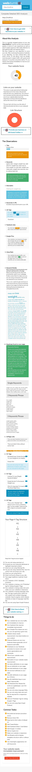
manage (16, 306)
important (10, 325)
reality (14, 337)
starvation (15, 314)
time (9, 321)
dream (9, 337)
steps (13, 303)
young (13, 316)
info (12, 328)
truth (18, 318)
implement (24, 318)
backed (14, 338)
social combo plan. (21, 260)
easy (23, 328)
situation (10, 316)
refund (9, 331)
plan (9, 303)
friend (19, 305)
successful (17, 303)
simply (10, 293)
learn (15, 335)
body (12, 337)
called (11, 318)
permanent (19, 314)
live (23, 299)
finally (19, 312)
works (14, 309)
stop (26, 325)
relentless (23, 306)
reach (25, 321)
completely (10, 338)
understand (10, 329)
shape (21, 311)
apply (9, 332)
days (14, 308)
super (13, 299)
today (13, 334)
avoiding (21, 322)
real (11, 303)
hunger (23, 305)
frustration (10, 306)
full (25, 330)
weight (12, 297)
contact (15, 332)
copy (19, 334)
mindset (17, 322)
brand (24, 314)
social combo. (20, 245)
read (25, 328)
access (12, 335)
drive (14, 331)
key (11, 321)
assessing (10, 319)
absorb (24, 331)
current (14, 319)
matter (23, 315)
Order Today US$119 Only (12, 758)
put (16, 326)
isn (21, 301)
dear (16, 305)
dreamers (25, 301)
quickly (19, 297)
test (11, 331)
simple (16, 299)
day (11, 314)
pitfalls (13, 323)
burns (23, 319)
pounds (21, 308)
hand (9, 315)
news (9, 309)
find (21, 305)
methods (15, 315)
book (16, 325)
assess (18, 335)
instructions (20, 332)
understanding (15, 321)
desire (20, 318)
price (18, 326)
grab (24, 327)
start (21, 325)
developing (13, 322)
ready (21, 335)
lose (17, 293)
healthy (9, 301)
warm (24, 337)
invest (13, 325)
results (18, 311)
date (24, 303)
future (16, 323)
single (9, 314)
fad (12, 301)
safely (23, 297)
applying (21, 337)
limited (21, 326)
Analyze (25, 7)
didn (13, 306)
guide (24, 311)
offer (23, 329)
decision (9, 334)
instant (9, 335)
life (20, 315)
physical (17, 309)
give (9, 312)
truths (18, 315)
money (17, 338)
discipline (22, 309)
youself (24, 308)
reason (14, 329)
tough (19, 306)
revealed (9, 299)
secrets (20, 299)
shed (22, 312)
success (11, 312)
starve (11, 308)
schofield (13, 305)
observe (12, 332)
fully (17, 329)
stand (23, 325)
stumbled (16, 312)
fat (25, 319)
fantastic (9, 328)
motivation (10, 311)
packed (15, 328)
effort (9, 308)
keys (9, 318)
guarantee (21, 338)
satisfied (20, 329)
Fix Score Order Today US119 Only (12, 22)
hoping (17, 308)
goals (9, 322)
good (24, 312)
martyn (9, 305)
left (23, 332)
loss (21, 303)
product (16, 331)
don (18, 325)
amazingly (19, 328)
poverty (22, 316)
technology (23, 323)
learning (9, 326)
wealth (25, 316)
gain (24, 338)
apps (19, 323)
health (17, 319)
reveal (11, 315)
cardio (20, 319)
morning (22, 334)
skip (23, 321)
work (19, 301)
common (10, 323)
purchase (21, 331)
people (17, 337)
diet (14, 301)
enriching (13, 326)
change (14, 311)
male (16, 316)
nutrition (20, 321)
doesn (16, 301)
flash (11, 309)
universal (15, 318)
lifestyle (16, 334)
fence (25, 332)
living (23, 335)
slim (13, 293)
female (19, 316)
